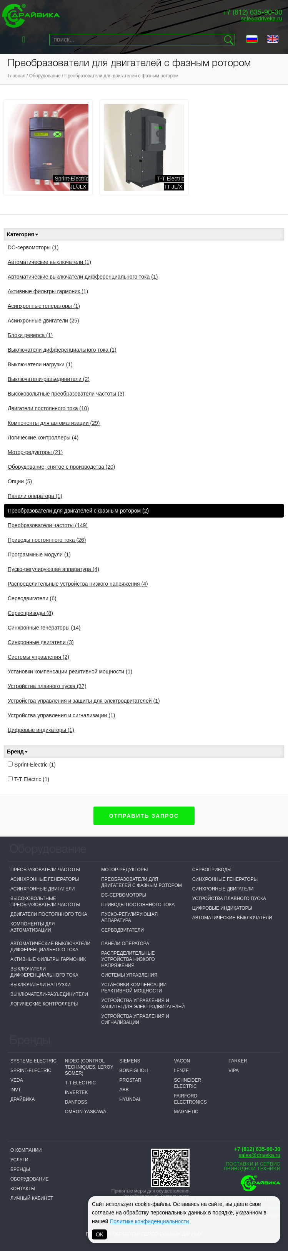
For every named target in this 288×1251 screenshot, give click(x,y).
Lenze (181, 1070)
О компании (26, 1150)
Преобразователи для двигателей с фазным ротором (121, 76)
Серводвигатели (32, 598)
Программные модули (39, 554)
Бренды (20, 1169)
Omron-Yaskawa (86, 1111)
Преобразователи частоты (48, 525)
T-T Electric (28, 779)
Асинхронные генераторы (44, 306)
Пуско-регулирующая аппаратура (53, 569)
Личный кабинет (31, 1198)
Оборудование (45, 76)
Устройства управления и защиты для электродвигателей (84, 701)
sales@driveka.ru (261, 19)
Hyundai (130, 1099)
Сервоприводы (30, 613)
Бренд (17, 751)
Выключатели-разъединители (49, 379)
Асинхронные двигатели (43, 320)
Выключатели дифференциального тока (62, 350)
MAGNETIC (186, 1111)
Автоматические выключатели (49, 262)
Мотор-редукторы (35, 452)
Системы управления (38, 657)
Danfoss (76, 1102)
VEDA (16, 1080)
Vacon (182, 1061)
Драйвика (22, 1099)
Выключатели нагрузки (40, 364)
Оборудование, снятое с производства (61, 467)
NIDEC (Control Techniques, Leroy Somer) (89, 1067)
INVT (15, 1089)
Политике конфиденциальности (149, 1221)
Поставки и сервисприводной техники (252, 1166)
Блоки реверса (30, 335)
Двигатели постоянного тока (48, 408)
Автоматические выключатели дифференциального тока (83, 277)
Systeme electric (33, 1061)
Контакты (22, 1188)
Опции (20, 481)
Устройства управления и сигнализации (61, 715)
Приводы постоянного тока (47, 540)
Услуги (19, 1159)
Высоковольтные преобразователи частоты (66, 394)
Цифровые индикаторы (41, 730)
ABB (124, 1089)
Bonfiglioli (134, 1070)
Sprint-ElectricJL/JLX (71, 182)
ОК (99, 1234)
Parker (237, 1061)
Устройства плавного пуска (47, 686)
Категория (23, 234)
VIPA (233, 1070)
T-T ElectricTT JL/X (171, 182)
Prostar (131, 1080)
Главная (16, 76)
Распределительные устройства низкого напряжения (78, 584)
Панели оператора (35, 496)
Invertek (76, 1092)
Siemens (130, 1061)
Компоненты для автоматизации (54, 423)
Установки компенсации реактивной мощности (70, 671)
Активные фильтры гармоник (48, 291)
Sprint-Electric (32, 765)
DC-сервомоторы (33, 247)
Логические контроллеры (43, 437)
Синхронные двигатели (41, 642)
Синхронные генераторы (44, 628)
